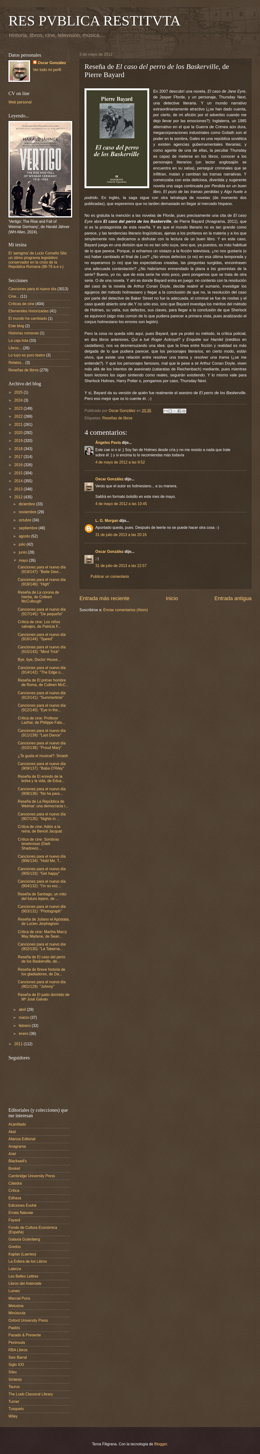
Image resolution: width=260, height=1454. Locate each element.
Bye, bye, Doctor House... (39, 660)
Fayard (14, 1220)
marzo (24, 1017)
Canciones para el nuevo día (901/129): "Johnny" (42, 984)
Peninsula (16, 1342)
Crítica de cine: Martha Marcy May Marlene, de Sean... (42, 934)
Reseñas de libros (117, 418)
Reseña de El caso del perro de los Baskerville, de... (41, 959)
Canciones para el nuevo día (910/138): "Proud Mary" (42, 745)
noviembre (28, 512)
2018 (19, 449)
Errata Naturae (20, 1213)
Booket (14, 1168)
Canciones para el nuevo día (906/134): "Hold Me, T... (42, 858)
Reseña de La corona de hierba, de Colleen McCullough (38, 596)
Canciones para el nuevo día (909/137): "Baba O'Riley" (42, 766)
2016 (19, 465)
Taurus (14, 1387)
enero (24, 1034)
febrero (25, 1026)
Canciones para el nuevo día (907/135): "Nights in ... (42, 816)
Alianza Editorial (21, 1139)
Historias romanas (23, 333)
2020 (19, 433)
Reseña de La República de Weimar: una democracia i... (43, 803)
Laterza (14, 1269)
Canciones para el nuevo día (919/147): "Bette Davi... (42, 569)
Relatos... (16, 363)
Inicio (172, 598)
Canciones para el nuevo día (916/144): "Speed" (42, 637)
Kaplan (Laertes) (22, 1254)
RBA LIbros (17, 1350)
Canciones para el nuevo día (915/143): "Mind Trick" (42, 649)
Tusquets (16, 1409)
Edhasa (14, 1198)
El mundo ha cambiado (27, 318)
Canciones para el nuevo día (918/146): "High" (42, 582)
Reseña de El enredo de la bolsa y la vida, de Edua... (41, 778)
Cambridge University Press (31, 1176)
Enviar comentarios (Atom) (125, 610)
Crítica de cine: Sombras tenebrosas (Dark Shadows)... (38, 844)
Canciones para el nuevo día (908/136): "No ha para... (42, 791)
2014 (19, 481)
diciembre (27, 504)
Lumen (14, 1291)
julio (22, 544)
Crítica (13, 1191)
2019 (19, 441)
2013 (19, 489)
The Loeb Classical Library (30, 1394)
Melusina (16, 1306)
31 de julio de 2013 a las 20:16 (121, 535)
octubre (25, 520)
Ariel (12, 1154)
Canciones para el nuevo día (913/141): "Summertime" (42, 695)
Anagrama (17, 1146)
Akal (12, 1132)
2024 (19, 400)
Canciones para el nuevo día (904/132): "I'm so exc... (42, 883)
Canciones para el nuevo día (32, 289)
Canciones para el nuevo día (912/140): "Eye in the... (42, 707)
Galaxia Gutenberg (24, 1239)
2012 (19, 497)
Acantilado (17, 1124)
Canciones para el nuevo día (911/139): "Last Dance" (42, 733)
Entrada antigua (233, 598)
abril (23, 1010)
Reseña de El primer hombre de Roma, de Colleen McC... (43, 682)
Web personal (20, 102)
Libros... (15, 348)
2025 (19, 392)
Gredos (14, 1247)
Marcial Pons (19, 1298)
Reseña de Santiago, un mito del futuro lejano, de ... (42, 896)
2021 (19, 424)
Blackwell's (17, 1161)
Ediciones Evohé (22, 1205)
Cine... (13, 296)
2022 (19, 416)
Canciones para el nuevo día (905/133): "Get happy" (42, 871)
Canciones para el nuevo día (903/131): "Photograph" (42, 909)
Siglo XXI (16, 1365)
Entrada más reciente (104, 598)
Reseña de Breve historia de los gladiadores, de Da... (41, 971)
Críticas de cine (21, 304)
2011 (19, 1044)
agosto (25, 536)
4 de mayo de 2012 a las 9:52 (120, 462)
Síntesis (15, 1379)
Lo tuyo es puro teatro (26, 355)
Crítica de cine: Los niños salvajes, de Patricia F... (39, 624)
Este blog (16, 326)
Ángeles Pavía (108, 442)
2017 (19, 457)
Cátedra (15, 1183)
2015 (19, 473)
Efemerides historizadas (28, 311)
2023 (19, 408)
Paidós (14, 1328)
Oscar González (109, 479)
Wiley (13, 1416)
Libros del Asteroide (24, 1283)
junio (23, 552)
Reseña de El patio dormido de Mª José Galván (44, 997)
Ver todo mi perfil (47, 70)
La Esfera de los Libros (27, 1261)
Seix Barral (17, 1357)
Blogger (160, 1444)
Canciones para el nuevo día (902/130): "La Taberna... (42, 946)
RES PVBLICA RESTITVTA (94, 21)
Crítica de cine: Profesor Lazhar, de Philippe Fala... (41, 720)
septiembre (29, 528)
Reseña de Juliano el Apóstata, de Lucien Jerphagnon (44, 921)
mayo (24, 560)
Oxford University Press (28, 1320)
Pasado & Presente (24, 1335)
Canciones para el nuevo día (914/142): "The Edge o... (42, 670)
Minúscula (16, 1313)
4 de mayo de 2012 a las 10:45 (121, 504)
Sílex (12, 1372)
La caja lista (18, 340)
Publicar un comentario (110, 576)
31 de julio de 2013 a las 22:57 (121, 566)
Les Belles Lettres (23, 1276)
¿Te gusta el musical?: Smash (43, 756)
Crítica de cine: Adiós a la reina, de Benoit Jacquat (40, 829)
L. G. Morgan (106, 521)
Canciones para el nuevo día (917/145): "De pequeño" (42, 611)
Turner (13, 1402)
